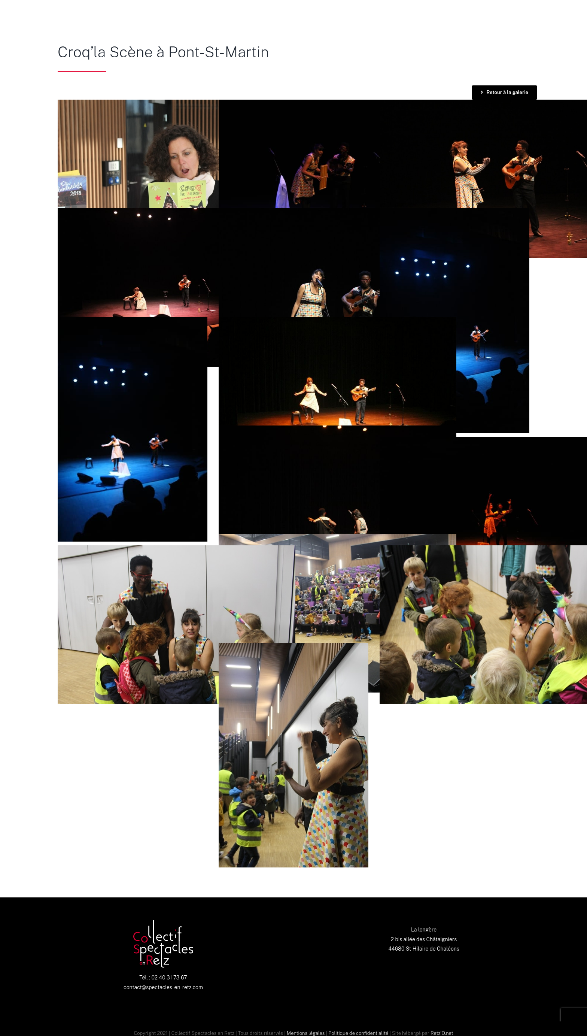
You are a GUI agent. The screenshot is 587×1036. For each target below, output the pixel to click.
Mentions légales (306, 1033)
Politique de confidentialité (358, 1033)
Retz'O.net (442, 1033)
